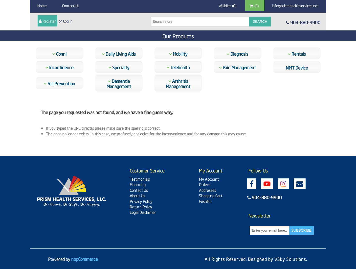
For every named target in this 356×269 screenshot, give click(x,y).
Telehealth (178, 67)
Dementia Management (119, 83)
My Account (209, 178)
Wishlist (205, 201)
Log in (67, 20)
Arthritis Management (178, 83)
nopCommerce (84, 259)
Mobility (178, 53)
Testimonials (140, 178)
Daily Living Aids (119, 53)
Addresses (207, 190)
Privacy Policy (141, 201)
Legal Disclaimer (143, 212)
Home (42, 5)
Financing (138, 184)
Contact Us (70, 5)
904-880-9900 (303, 22)
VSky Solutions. (290, 259)
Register (49, 20)
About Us (137, 195)
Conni (59, 53)
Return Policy (141, 206)
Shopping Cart (210, 195)
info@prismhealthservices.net (295, 5)
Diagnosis (237, 53)
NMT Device (297, 67)
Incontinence (59, 67)
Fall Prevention (59, 83)
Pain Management (237, 67)
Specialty (118, 67)
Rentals (297, 53)
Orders (204, 184)
